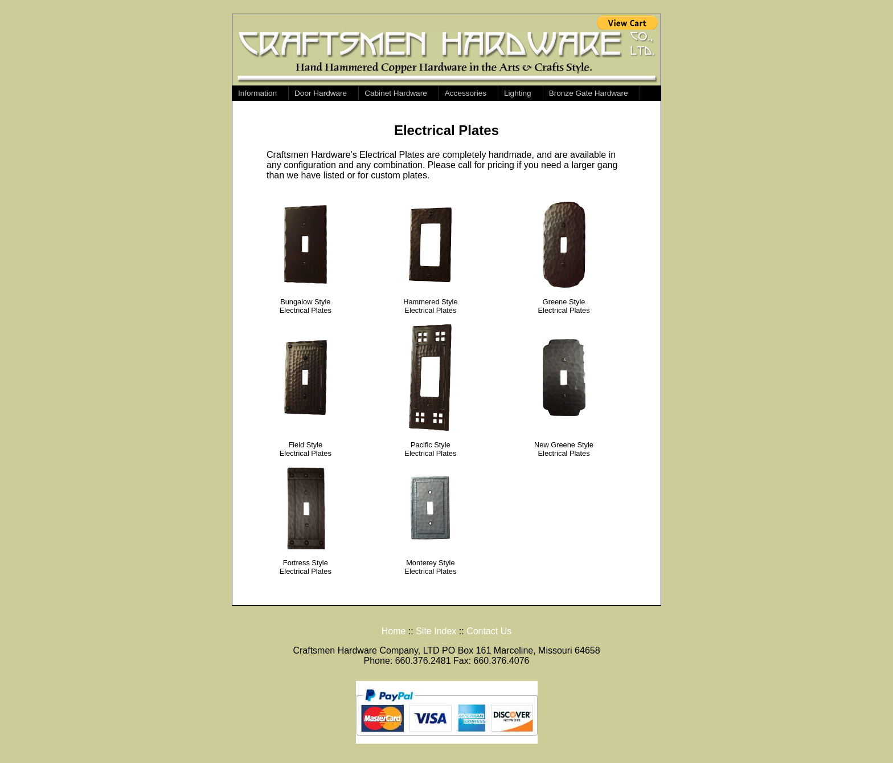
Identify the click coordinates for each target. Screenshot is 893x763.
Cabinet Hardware (395, 93)
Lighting (517, 93)
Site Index (436, 631)
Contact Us (488, 631)
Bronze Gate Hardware (588, 93)
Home (394, 631)
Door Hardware (320, 93)
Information (257, 93)
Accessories (465, 93)
